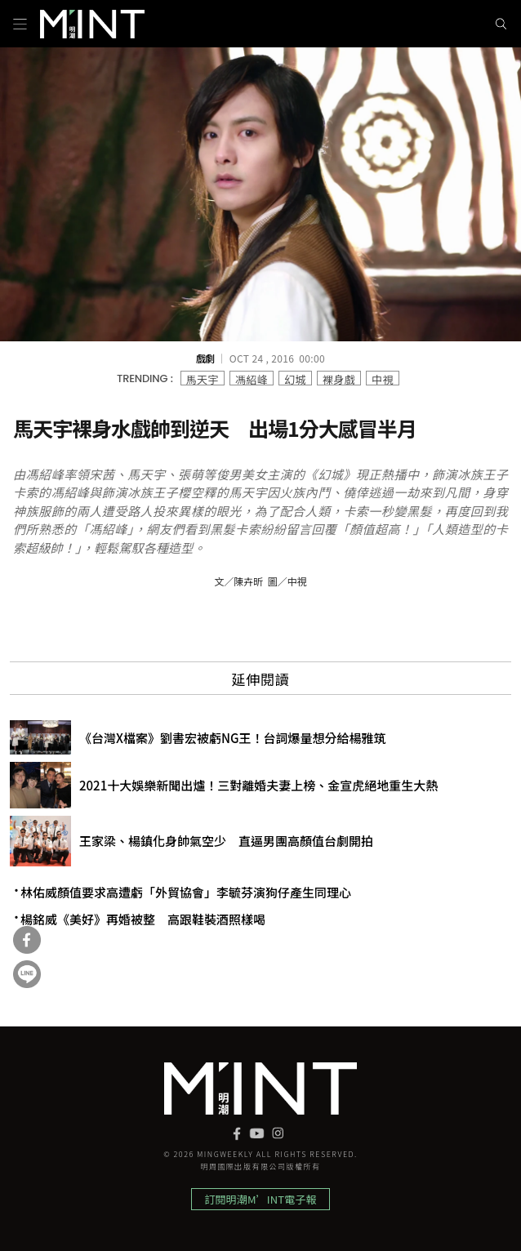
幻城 (295, 378)
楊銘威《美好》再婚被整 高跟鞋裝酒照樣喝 (142, 919)
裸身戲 (339, 378)
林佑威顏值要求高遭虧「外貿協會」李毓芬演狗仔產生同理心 (185, 892)
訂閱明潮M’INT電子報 (260, 1199)
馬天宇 (202, 378)
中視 (383, 378)
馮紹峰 (251, 378)
